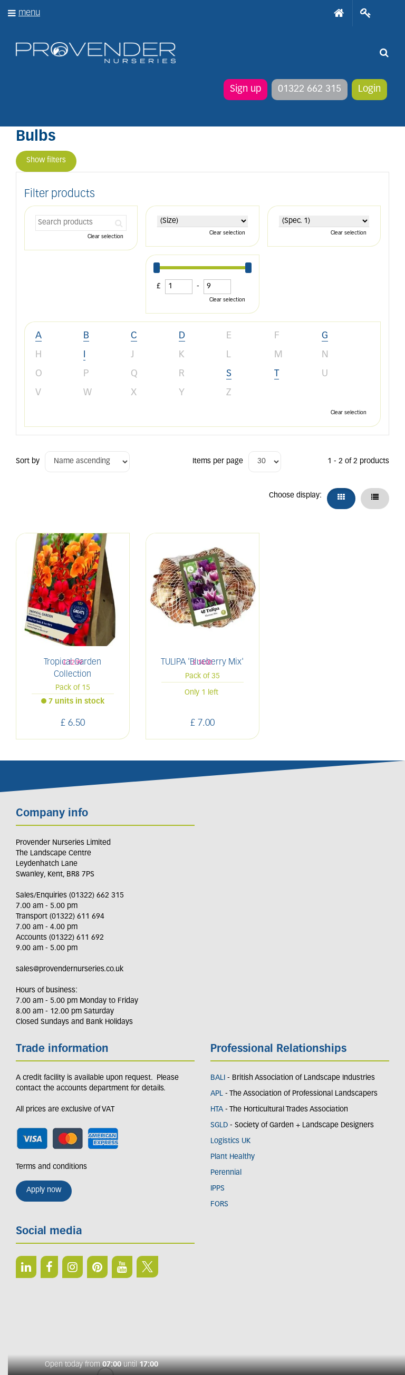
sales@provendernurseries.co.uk (69, 969)
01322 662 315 (309, 89)
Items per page (217, 461)
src (384, 52)
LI (26, 1267)
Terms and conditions (51, 1167)
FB (49, 1267)
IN (72, 1267)
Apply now (43, 1190)
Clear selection (105, 237)
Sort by (28, 461)
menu (29, 12)
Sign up (245, 89)
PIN (97, 1267)
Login (369, 89)
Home (339, 13)
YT (122, 1267)
